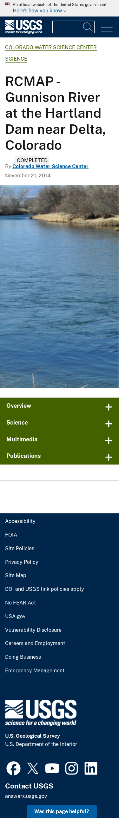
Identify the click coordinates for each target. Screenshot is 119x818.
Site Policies (19, 548)
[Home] (23, 32)
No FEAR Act (20, 603)
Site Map (15, 575)
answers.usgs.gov (26, 796)
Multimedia (21, 439)
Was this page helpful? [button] (61, 811)
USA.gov (15, 616)
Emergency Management (34, 671)
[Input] (73, 27)
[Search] (88, 27)
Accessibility (20, 521)
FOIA (11, 535)
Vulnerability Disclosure (33, 630)
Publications (23, 455)
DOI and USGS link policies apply (44, 589)
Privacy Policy (21, 562)
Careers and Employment (35, 643)
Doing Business (23, 657)
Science (16, 59)
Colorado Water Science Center (51, 47)
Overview (18, 405)
